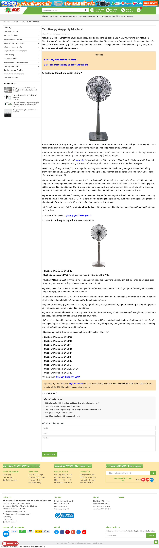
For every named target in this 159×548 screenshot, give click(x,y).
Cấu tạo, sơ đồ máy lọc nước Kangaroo (58, 413)
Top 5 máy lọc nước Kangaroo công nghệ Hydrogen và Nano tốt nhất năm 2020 (72, 410)
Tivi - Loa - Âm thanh (11, 35)
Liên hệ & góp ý (8, 477)
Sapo (101, 543)
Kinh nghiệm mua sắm (106, 16)
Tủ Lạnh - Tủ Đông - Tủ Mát (13, 39)
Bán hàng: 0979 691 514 (63, 475)
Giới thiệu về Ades (50, 16)
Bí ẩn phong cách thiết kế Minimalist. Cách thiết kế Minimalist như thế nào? (71, 403)
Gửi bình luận (49, 454)
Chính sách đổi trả (34, 480)
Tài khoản (113, 9)
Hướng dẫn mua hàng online (64, 501)
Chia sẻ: (45, 393)
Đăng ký (151, 535)
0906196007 (20, 466)
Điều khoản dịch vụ (86, 482)
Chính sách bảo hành (68, 16)
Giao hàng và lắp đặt (61, 509)
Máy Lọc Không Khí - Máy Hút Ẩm (16, 62)
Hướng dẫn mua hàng (125, 16)
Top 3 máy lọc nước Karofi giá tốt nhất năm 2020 (62, 406)
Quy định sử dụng (34, 482)
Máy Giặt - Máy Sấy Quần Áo (14, 43)
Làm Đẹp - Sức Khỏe (11, 66)
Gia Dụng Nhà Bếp (10, 58)
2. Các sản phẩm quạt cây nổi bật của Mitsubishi (66, 65)
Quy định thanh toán (10, 480)
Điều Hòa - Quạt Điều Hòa (13, 47)
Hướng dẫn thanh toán (88, 477)
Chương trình (99, 9)
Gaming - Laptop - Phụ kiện (13, 70)
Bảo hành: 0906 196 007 (63, 477)
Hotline (128, 9)
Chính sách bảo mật (35, 475)
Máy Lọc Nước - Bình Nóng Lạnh (15, 51)
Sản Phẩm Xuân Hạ (11, 32)
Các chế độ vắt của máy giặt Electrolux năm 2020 (62, 416)
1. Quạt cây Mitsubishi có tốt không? (60, 60)
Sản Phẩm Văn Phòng (12, 78)
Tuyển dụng (7, 475)
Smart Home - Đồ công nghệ (14, 74)
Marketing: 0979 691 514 (63, 482)
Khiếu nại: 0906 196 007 (62, 480)
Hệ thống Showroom (87, 16)
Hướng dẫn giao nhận (88, 480)
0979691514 (72, 466)
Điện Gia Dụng (9, 55)
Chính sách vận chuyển (36, 477)
